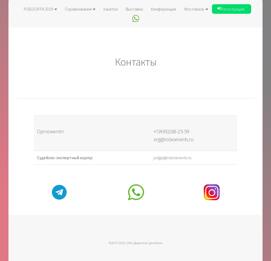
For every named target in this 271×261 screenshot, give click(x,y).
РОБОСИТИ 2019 (40, 9)
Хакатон (110, 9)
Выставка (134, 9)
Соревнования (80, 9)
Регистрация (230, 9)
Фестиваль (196, 9)
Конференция (163, 9)
